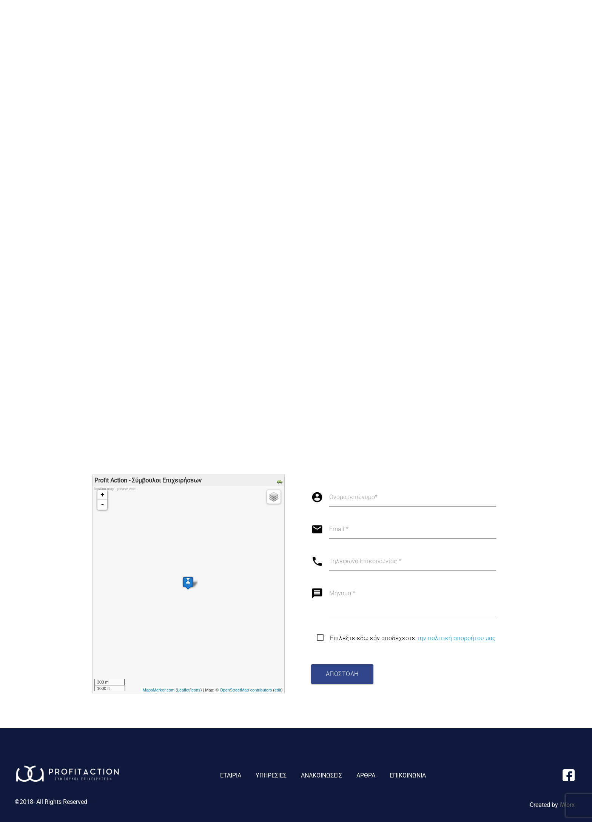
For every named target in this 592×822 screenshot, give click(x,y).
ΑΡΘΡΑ (523, 21)
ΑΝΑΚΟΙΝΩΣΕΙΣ (483, 21)
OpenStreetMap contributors (246, 690)
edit (277, 690)
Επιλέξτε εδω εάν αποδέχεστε (413, 638)
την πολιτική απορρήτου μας (456, 638)
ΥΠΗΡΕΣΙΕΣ (428, 21)
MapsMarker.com (158, 690)
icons (195, 690)
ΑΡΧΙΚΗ (353, 21)
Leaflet (183, 690)
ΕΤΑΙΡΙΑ (383, 21)
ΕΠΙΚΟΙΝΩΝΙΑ (561, 21)
